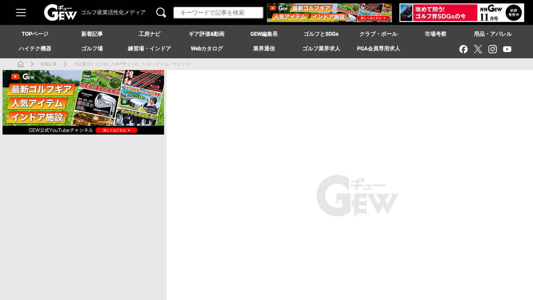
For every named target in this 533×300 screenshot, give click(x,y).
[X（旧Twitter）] (478, 49)
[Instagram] (492, 49)
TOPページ (35, 34)
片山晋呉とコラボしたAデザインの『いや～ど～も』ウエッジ (131, 64)
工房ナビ (149, 34)
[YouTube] (507, 49)
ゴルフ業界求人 (321, 48)
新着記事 (48, 64)
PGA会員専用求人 (378, 48)
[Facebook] (463, 49)
